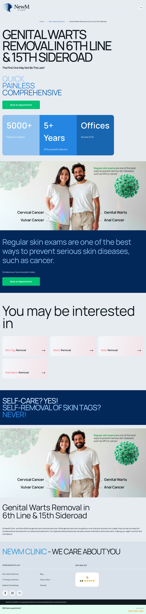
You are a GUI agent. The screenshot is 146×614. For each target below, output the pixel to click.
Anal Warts (25, 372)
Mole (121, 350)
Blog (41, 574)
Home (42, 21)
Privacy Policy (45, 580)
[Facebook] (5, 593)
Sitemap (43, 585)
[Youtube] (20, 593)
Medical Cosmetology (10, 585)
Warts (73, 350)
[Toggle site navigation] (141, 7)
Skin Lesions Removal (57, 21)
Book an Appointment (21, 104)
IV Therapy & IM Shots (10, 580)
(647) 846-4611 (136, 611)
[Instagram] (12, 593)
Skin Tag (25, 350)
